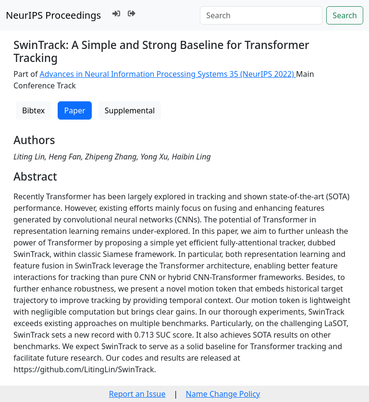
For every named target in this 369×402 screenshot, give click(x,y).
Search (344, 15)
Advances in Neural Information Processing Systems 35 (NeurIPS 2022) (168, 74)
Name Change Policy (223, 394)
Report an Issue (137, 394)
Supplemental (130, 110)
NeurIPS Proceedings (53, 15)
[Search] (261, 15)
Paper (74, 110)
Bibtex (33, 110)
